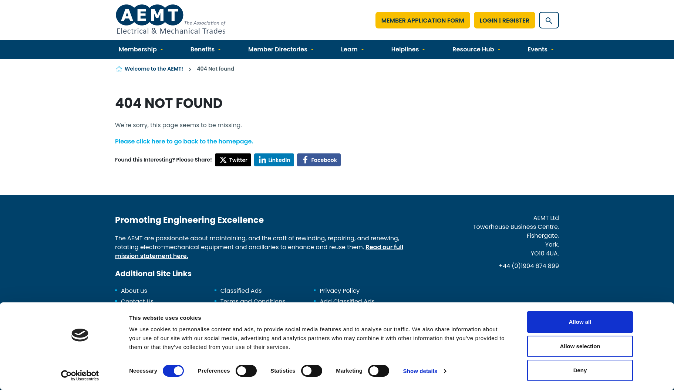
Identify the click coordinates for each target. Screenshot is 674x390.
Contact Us (137, 301)
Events (537, 49)
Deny (580, 370)
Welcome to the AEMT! (154, 68)
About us (134, 290)
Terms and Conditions (253, 301)
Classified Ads (241, 290)
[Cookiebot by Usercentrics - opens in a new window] (80, 375)
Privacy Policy (340, 290)
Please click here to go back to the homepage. (185, 141)
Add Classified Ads (347, 301)
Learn (349, 49)
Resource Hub (473, 49)
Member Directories (277, 49)
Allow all (580, 322)
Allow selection (580, 346)
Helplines (405, 49)
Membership (138, 49)
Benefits (203, 49)
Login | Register (504, 20)
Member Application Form (422, 20)
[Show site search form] (549, 20)
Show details (420, 371)
